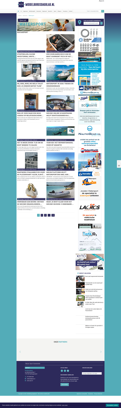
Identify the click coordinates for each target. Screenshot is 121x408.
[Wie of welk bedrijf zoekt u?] (91, 23)
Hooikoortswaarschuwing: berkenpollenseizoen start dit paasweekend (92, 330)
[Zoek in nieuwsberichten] (93, 11)
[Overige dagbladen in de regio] (92, 385)
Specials (25, 15)
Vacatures (65, 11)
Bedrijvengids (32, 11)
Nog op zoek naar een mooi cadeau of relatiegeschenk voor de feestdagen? (29, 114)
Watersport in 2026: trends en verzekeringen (59, 84)
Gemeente (38, 11)
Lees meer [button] (65, 405)
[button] (18, 364)
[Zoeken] (102, 11)
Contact (70, 11)
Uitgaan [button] (59, 11)
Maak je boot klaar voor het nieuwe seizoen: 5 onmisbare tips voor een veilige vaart (59, 203)
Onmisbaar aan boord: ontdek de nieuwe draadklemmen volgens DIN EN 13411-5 (30, 203)
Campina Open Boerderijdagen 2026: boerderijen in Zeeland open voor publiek (93, 301)
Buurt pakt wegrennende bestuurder (94, 276)
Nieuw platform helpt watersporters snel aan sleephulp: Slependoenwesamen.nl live (59, 173)
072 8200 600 (30, 389)
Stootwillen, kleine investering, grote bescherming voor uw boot (29, 55)
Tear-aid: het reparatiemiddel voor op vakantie (59, 143)
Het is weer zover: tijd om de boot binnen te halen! (30, 143)
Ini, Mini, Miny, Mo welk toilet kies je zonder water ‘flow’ (30, 84)
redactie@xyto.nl (31, 391)
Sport (55, 11)
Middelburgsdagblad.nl (40, 4)
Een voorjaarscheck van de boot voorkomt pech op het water (58, 55)
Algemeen (25, 11)
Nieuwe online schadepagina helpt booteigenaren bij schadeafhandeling (59, 114)
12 (53, 215)
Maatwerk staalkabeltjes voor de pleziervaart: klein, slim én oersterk (31, 173)
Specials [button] (50, 11)
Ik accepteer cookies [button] (112, 405)
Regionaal (44, 11)
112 (21, 11)
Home (19, 15)
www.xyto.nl (30, 393)
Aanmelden (65, 396)
